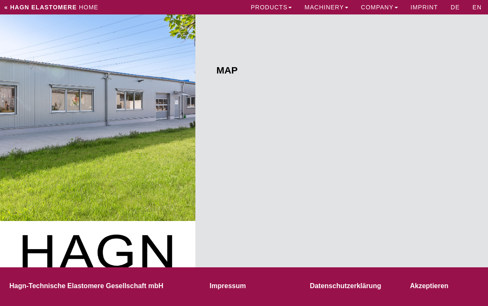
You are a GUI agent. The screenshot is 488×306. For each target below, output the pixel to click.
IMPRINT (424, 7)
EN (477, 7)
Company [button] (379, 7)
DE (455, 7)
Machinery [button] (326, 7)
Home (51, 7)
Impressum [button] (228, 285)
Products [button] (271, 7)
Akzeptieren (429, 285)
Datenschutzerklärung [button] (345, 285)
